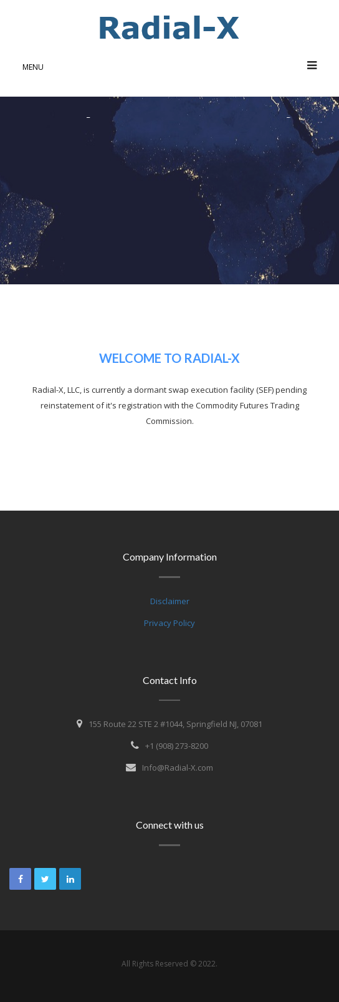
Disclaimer (169, 601)
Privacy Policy (169, 623)
